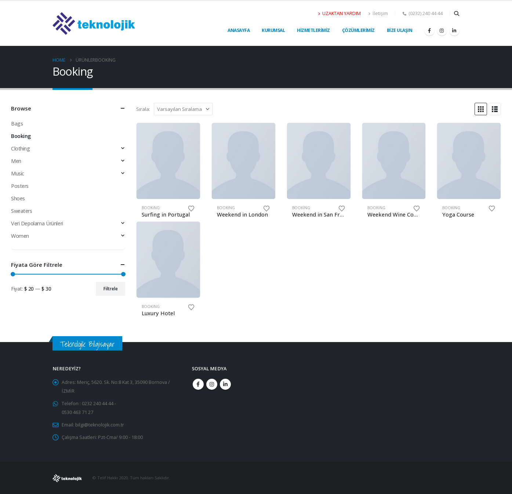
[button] (457, 13)
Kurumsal (273, 30)
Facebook (198, 384)
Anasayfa (239, 30)
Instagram (211, 384)
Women (20, 235)
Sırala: (143, 109)
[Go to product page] (168, 161)
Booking (151, 207)
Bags (17, 123)
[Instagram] (442, 30)
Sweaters (21, 210)
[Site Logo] (93, 23)
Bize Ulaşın (400, 30)
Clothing (20, 148)
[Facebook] (429, 30)
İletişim (378, 13)
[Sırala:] (183, 109)
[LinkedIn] (454, 30)
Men (16, 160)
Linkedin (225, 384)
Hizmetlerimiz (313, 30)
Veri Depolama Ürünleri (37, 223)
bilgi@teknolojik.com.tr (99, 425)
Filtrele (111, 289)
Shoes (18, 198)
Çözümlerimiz (358, 30)
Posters (20, 185)
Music (17, 173)
